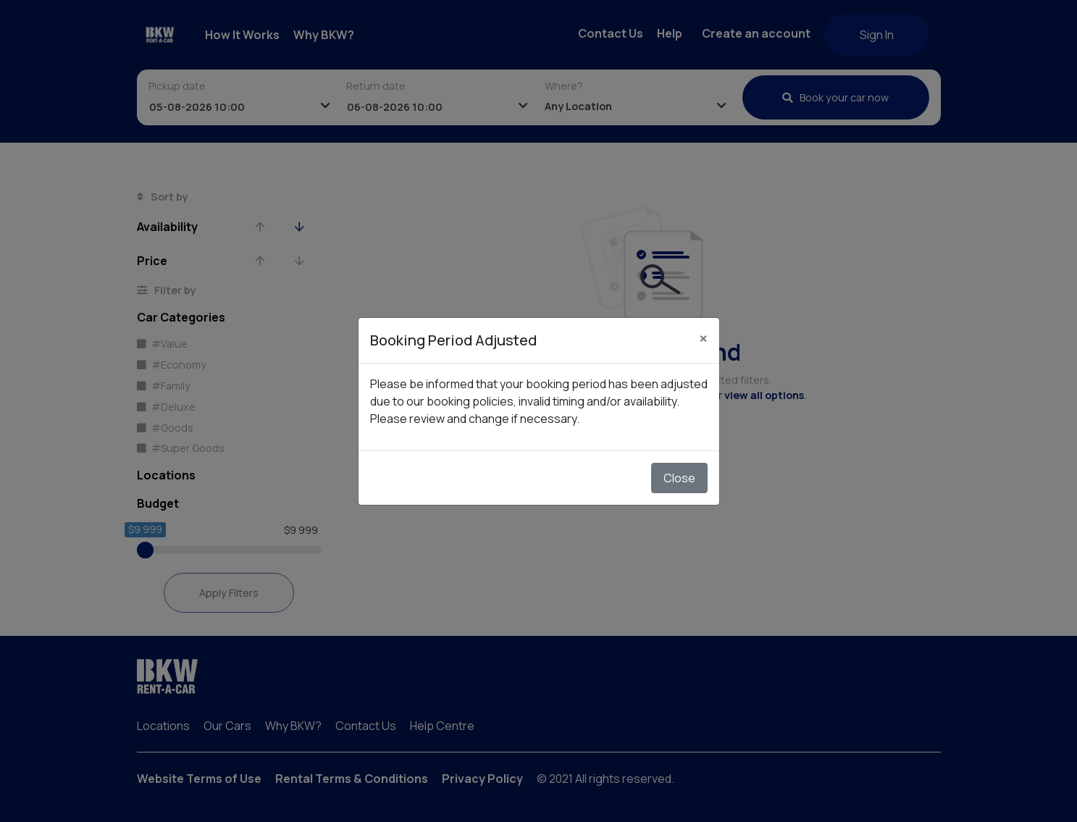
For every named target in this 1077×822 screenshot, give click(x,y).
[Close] (703, 338)
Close (679, 478)
